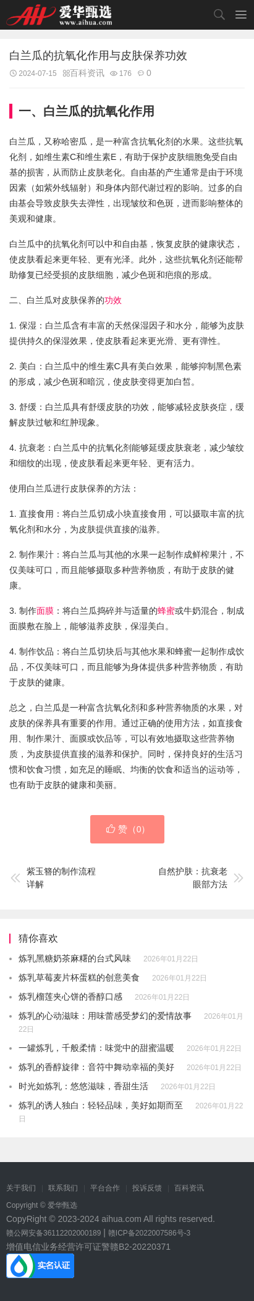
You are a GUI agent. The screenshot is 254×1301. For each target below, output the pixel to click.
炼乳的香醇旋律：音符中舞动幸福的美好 (96, 1067)
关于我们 (21, 1188)
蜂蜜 (166, 611)
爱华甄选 (59, 14)
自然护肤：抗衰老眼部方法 (201, 877)
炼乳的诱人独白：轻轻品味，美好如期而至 (101, 1105)
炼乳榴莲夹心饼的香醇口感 (70, 997)
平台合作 (105, 1188)
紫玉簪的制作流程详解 (52, 877)
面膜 (45, 611)
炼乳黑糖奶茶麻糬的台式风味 (75, 958)
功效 (113, 300)
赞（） (128, 829)
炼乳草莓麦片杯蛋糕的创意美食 (79, 977)
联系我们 (63, 1188)
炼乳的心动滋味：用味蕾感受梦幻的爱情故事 (105, 1016)
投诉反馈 (147, 1188)
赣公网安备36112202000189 (53, 1233)
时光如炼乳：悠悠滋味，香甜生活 (83, 1086)
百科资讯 (87, 73)
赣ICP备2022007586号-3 (149, 1233)
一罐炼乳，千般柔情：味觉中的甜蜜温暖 (96, 1048)
